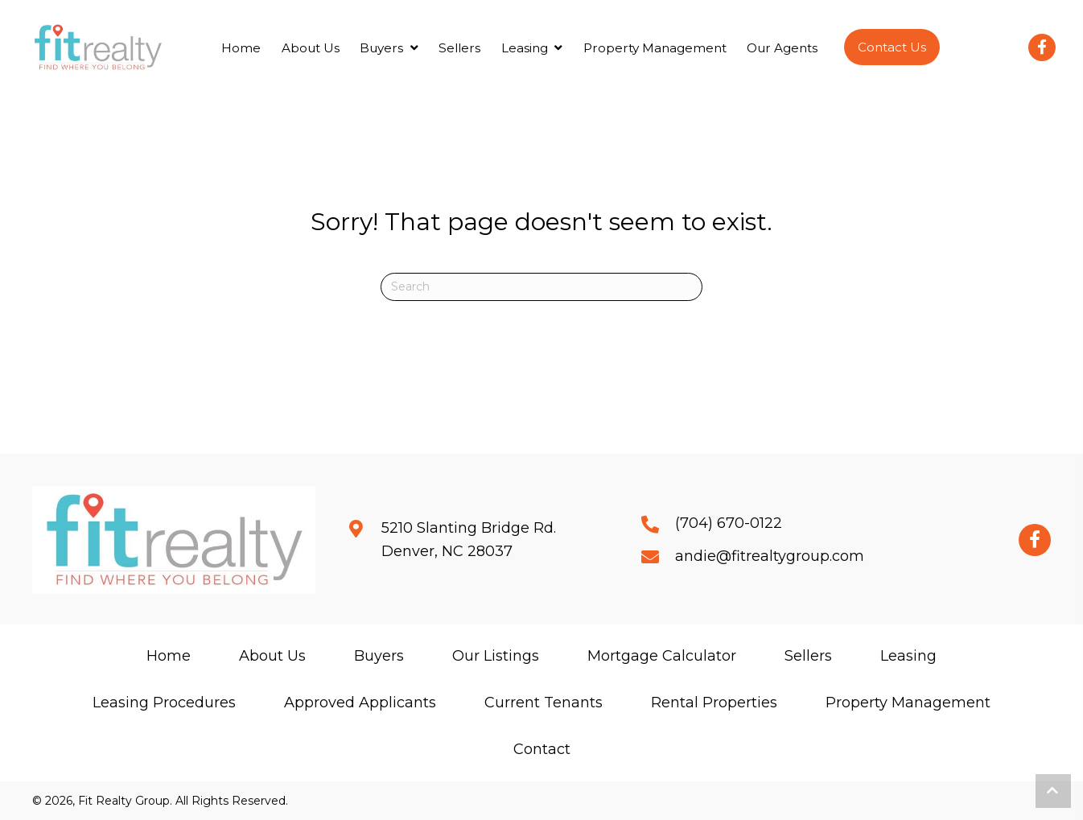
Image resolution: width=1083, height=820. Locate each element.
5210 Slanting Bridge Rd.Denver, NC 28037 (468, 539)
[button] (892, 47)
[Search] (541, 287)
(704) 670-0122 (728, 523)
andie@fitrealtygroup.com (769, 556)
